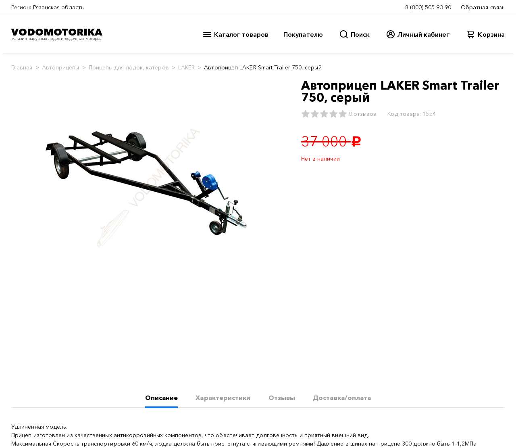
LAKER (186, 67)
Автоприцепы (60, 67)
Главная (22, 67)
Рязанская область (58, 7)
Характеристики (223, 398)
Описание (161, 398)
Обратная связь (483, 7)
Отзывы (281, 398)
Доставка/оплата (342, 398)
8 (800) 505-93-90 (428, 7)
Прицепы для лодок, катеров (129, 67)
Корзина (491, 34)
